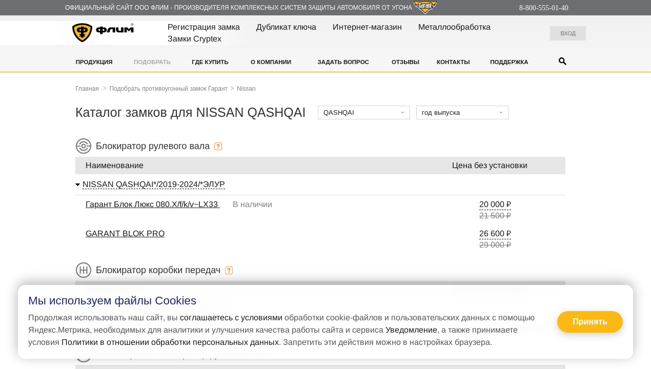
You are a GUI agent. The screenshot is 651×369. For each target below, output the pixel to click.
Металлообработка (454, 27)
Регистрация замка (204, 27)
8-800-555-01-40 (543, 8)
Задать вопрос (343, 62)
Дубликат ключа (286, 27)
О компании (271, 62)
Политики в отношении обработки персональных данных (170, 342)
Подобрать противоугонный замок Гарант (168, 88)
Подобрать (152, 62)
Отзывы (405, 62)
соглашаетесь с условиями (231, 317)
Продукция (94, 62)
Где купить (210, 62)
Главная (87, 88)
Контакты (453, 62)
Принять (590, 321)
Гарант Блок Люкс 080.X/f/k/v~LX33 (153, 204)
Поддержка (509, 62)
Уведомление (411, 329)
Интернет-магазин (367, 27)
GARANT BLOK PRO (125, 233)
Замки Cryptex (194, 38)
